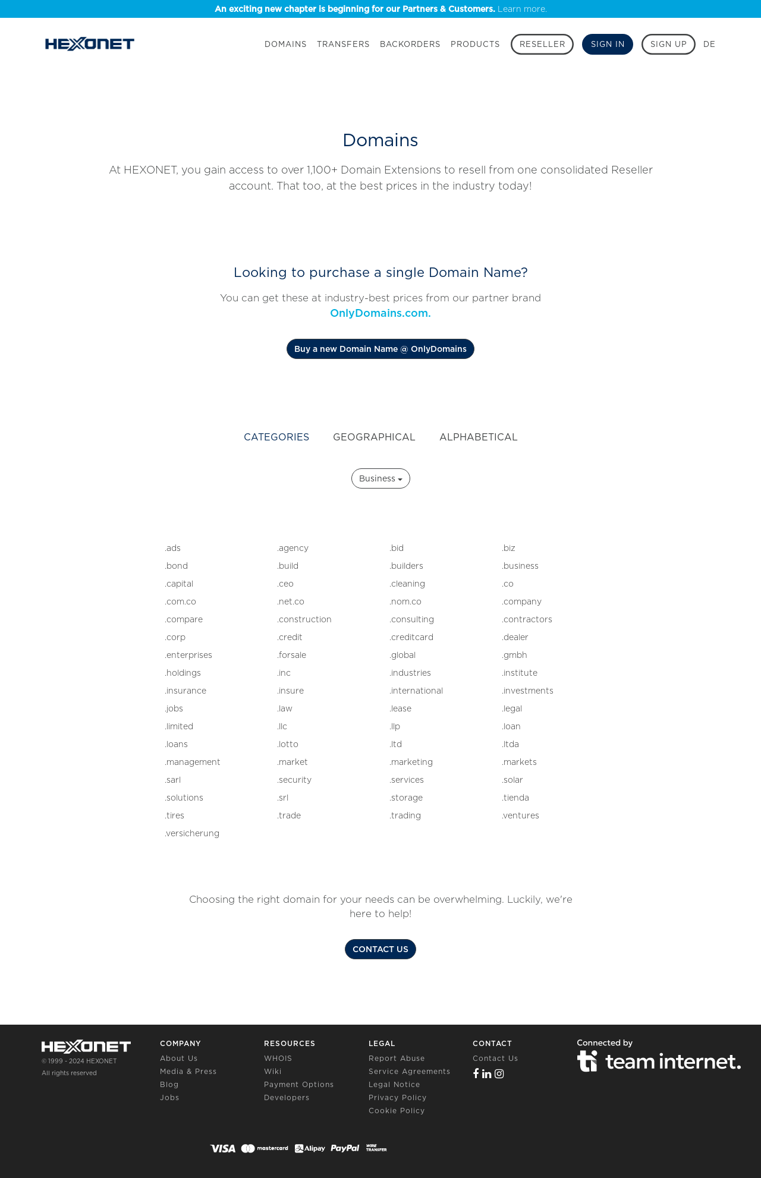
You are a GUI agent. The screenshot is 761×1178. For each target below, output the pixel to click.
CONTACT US (380, 949)
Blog (169, 1084)
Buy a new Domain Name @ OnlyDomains (380, 349)
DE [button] (709, 44)
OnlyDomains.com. (380, 313)
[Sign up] (668, 44)
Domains (286, 44)
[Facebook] (476, 1073)
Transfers (343, 44)
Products (475, 44)
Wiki (273, 1071)
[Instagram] (499, 1073)
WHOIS (278, 1058)
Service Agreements (410, 1071)
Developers (287, 1097)
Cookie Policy (397, 1110)
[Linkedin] (487, 1073)
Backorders (410, 44)
